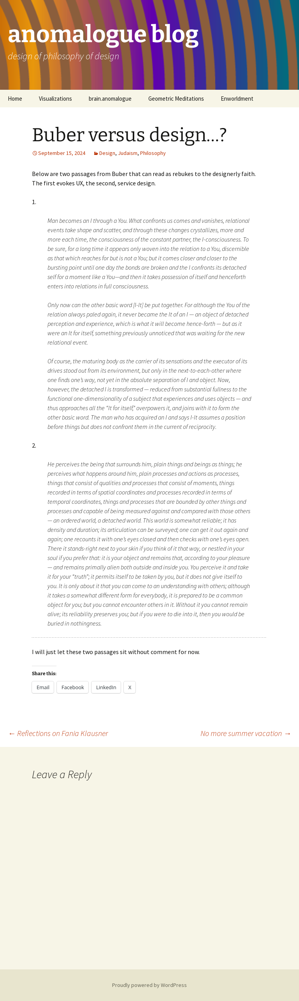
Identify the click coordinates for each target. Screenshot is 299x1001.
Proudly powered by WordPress (149, 985)
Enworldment (237, 98)
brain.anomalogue (110, 98)
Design (107, 152)
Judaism (127, 152)
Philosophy (153, 152)
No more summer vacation (246, 733)
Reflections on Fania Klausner (58, 733)
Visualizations (55, 98)
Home (15, 98)
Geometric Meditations (176, 98)
